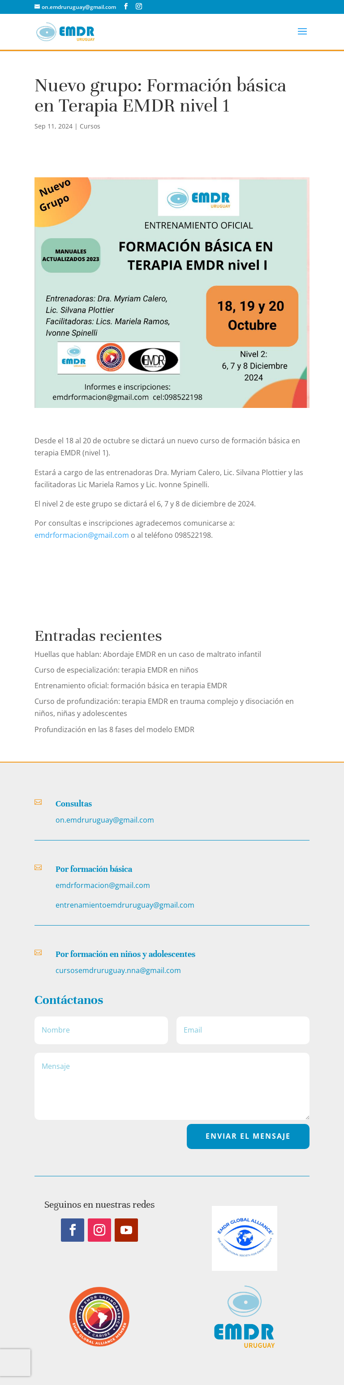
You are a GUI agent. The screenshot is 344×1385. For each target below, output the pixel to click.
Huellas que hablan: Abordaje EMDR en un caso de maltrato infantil (147, 654)
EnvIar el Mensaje (248, 1136)
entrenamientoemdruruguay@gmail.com (125, 905)
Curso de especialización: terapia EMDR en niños (116, 670)
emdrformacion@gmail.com (81, 535)
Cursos (90, 126)
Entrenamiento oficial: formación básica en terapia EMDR (130, 685)
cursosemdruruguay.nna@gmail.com (118, 970)
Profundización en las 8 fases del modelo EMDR (114, 729)
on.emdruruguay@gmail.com (105, 820)
